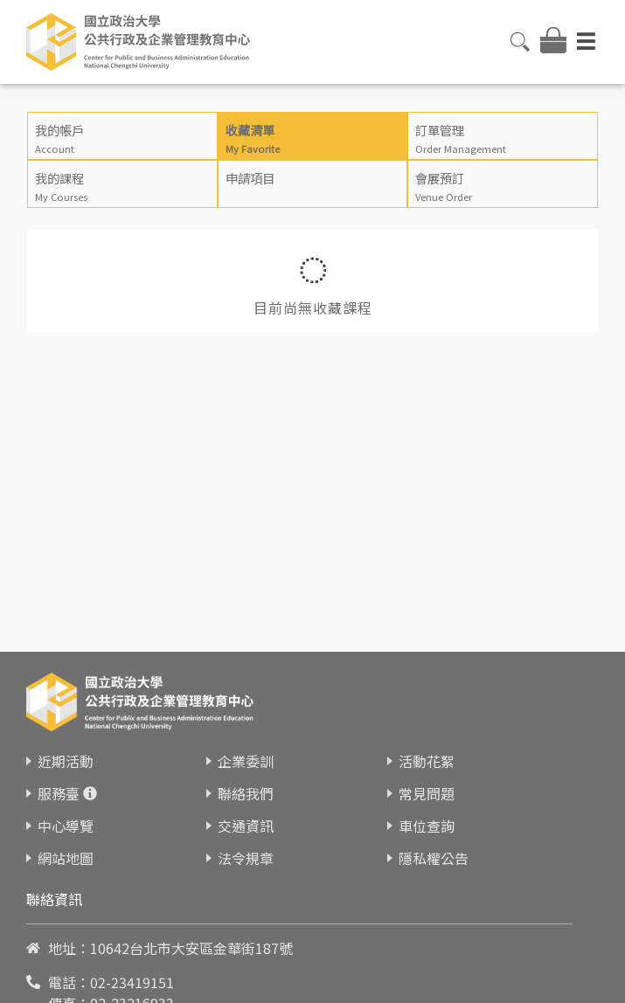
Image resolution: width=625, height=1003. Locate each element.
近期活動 (66, 761)
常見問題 (427, 793)
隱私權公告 (434, 857)
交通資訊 (246, 825)
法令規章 (246, 857)
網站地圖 (66, 857)
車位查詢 (427, 825)
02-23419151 (132, 982)
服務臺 (59, 793)
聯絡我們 (246, 793)
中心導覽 (66, 825)
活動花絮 (427, 761)
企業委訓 (246, 761)
